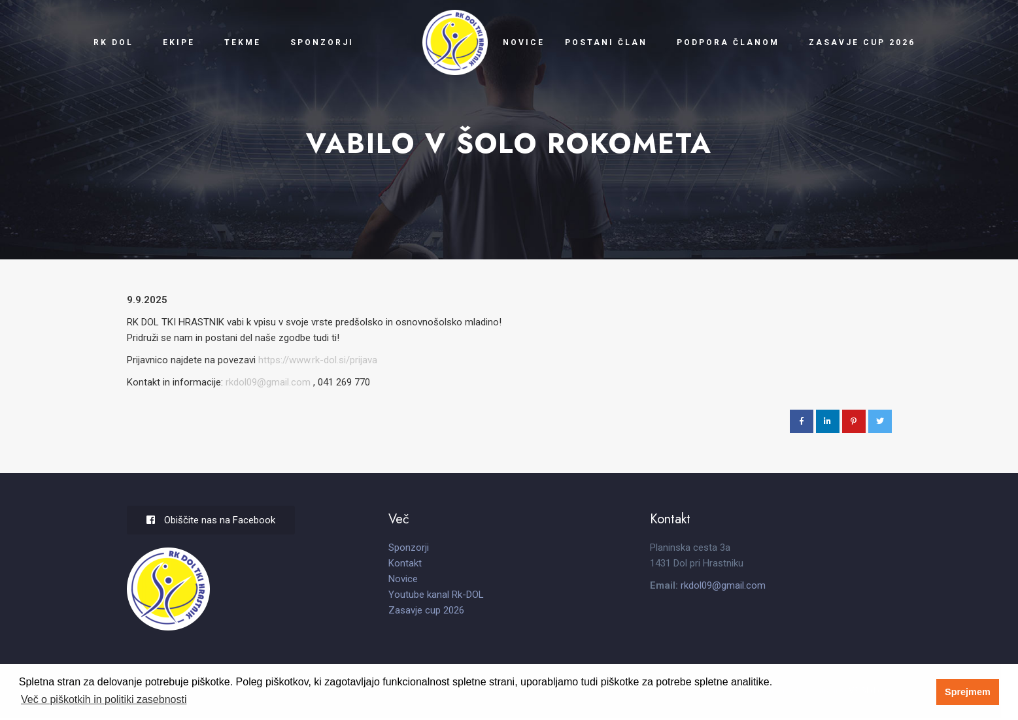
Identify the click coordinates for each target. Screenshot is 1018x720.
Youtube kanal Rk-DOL (436, 596)
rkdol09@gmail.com (268, 384)
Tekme (242, 42)
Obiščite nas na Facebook (210, 522)
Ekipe (179, 42)
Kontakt (405, 565)
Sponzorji (321, 42)
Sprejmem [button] (968, 692)
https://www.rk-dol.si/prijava (317, 362)
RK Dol (113, 42)
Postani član (606, 42)
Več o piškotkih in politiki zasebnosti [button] (103, 699)
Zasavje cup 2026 (862, 42)
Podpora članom (728, 42)
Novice (524, 42)
